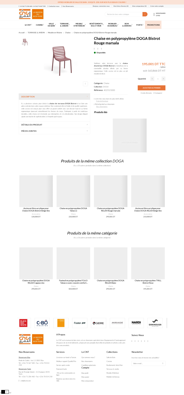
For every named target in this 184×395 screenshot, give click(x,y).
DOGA (105, 87)
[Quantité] (158, 79)
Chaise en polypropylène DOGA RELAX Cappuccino (36, 281)
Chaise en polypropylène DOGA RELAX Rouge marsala (110, 209)
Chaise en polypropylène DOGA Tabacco (73, 209)
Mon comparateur (87, 381)
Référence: (98, 90)
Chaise (106, 83)
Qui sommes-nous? (88, 357)
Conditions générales (88, 365)
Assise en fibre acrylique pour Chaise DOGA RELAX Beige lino (148, 209)
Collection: (98, 87)
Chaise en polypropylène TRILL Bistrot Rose (148, 281)
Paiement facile (61, 369)
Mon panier (85, 377)
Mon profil (84, 373)
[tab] (54, 96)
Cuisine (109, 361)
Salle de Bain (110, 357)
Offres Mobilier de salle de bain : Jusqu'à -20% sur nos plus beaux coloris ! (92, 2)
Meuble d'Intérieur (112, 373)
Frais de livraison (102, 101)
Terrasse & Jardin (112, 369)
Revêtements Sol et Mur (114, 365)
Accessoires (36, 214)
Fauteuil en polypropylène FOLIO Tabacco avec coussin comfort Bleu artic (73, 281)
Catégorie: (98, 83)
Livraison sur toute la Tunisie (66, 357)
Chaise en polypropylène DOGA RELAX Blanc (110, 281)
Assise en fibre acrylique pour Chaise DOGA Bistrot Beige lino (36, 209)
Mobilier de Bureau (112, 377)
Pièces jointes (28, 131)
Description (28, 96)
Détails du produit (31, 124)
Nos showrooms (101, 107)
